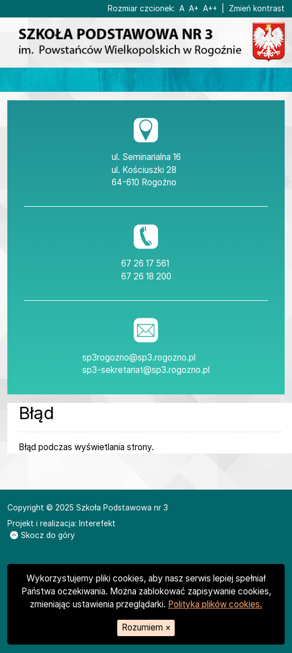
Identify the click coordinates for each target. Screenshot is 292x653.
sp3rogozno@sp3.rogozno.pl (139, 357)
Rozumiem (146, 627)
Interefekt (97, 523)
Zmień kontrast (257, 8)
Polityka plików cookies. (215, 604)
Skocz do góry (42, 535)
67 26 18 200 (146, 276)
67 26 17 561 (145, 263)
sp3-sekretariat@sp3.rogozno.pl (146, 370)
